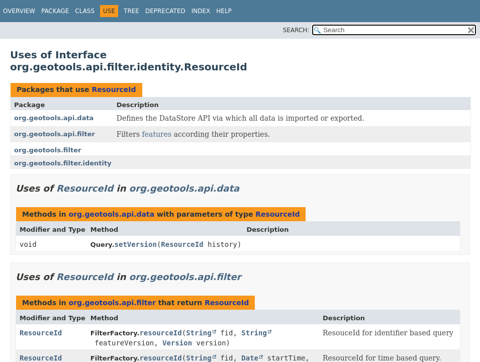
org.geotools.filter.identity (63, 163)
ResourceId (113, 89)
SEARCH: (296, 30)
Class (84, 11)
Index (201, 11)
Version (177, 343)
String (199, 333)
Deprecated (165, 11)
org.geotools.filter (47, 150)
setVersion (136, 244)
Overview (19, 11)
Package (55, 11)
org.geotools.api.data (53, 118)
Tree (131, 11)
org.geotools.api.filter (54, 134)
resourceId (160, 333)
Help (224, 11)
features (157, 134)
